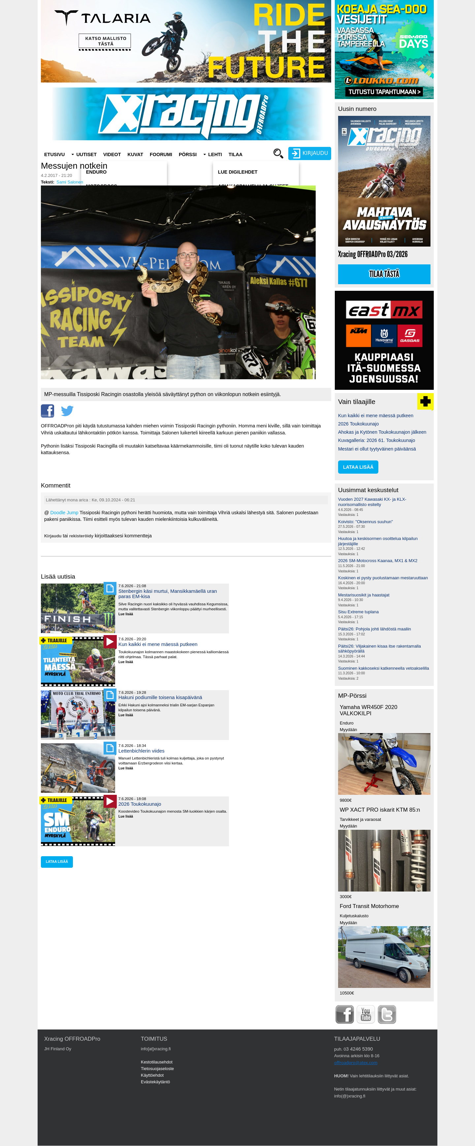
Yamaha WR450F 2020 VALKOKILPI (368, 710)
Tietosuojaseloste (157, 1068)
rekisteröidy (81, 535)
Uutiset (86, 154)
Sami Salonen (69, 182)
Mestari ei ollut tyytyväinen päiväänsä (377, 449)
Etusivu (54, 154)
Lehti (215, 154)
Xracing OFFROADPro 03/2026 (373, 254)
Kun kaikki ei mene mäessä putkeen (158, 644)
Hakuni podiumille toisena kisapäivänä (160, 697)
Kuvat (135, 154)
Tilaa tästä (384, 274)
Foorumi (161, 154)
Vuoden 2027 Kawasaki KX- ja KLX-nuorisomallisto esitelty (372, 502)
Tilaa (235, 154)
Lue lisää (128, 614)
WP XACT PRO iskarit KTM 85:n (380, 810)
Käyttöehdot (152, 1075)
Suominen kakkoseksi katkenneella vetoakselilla (383, 668)
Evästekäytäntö (155, 1081)
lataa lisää (57, 861)
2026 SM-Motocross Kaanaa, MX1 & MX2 (377, 560)
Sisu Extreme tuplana (358, 611)
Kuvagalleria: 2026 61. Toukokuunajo (376, 440)
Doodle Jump (64, 512)
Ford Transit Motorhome (369, 906)
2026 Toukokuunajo (139, 804)
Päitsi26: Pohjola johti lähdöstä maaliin (374, 628)
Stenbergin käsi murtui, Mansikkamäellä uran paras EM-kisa (167, 593)
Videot (112, 154)
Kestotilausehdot (157, 1062)
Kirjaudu (53, 535)
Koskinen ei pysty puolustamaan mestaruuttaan (383, 577)
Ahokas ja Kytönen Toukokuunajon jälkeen (382, 432)
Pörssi (188, 154)
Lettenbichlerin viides (141, 751)
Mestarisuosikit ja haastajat (364, 594)
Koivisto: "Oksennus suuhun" (365, 521)
